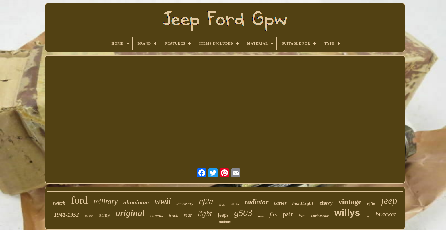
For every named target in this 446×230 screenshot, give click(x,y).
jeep (389, 200)
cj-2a (222, 204)
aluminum (136, 202)
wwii (163, 201)
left (368, 216)
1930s (88, 216)
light (205, 213)
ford (79, 200)
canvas (156, 215)
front (302, 216)
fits (273, 214)
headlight (303, 204)
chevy (326, 203)
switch (59, 203)
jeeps (223, 215)
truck (173, 215)
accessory (184, 203)
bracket (385, 214)
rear (188, 215)
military (105, 201)
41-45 (235, 204)
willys (347, 212)
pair (288, 214)
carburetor (320, 216)
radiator (256, 202)
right (261, 216)
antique (225, 221)
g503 (243, 213)
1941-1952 (66, 215)
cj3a (371, 203)
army (104, 215)
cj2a (206, 201)
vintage (350, 202)
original (130, 213)
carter (280, 203)
